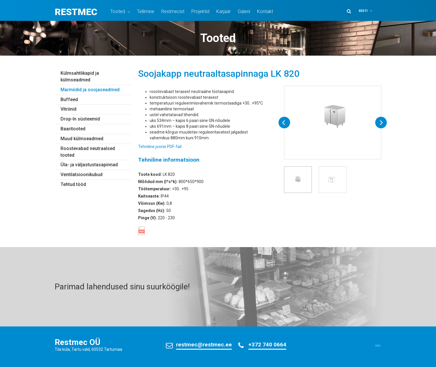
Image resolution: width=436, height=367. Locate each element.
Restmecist (172, 11)
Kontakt (265, 11)
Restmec (76, 11)
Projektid (200, 11)
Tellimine (145, 11)
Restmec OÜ (77, 342)
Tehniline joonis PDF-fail (160, 146)
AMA (377, 345)
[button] (369, 11)
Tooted (117, 11)
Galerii (244, 11)
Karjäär (223, 11)
